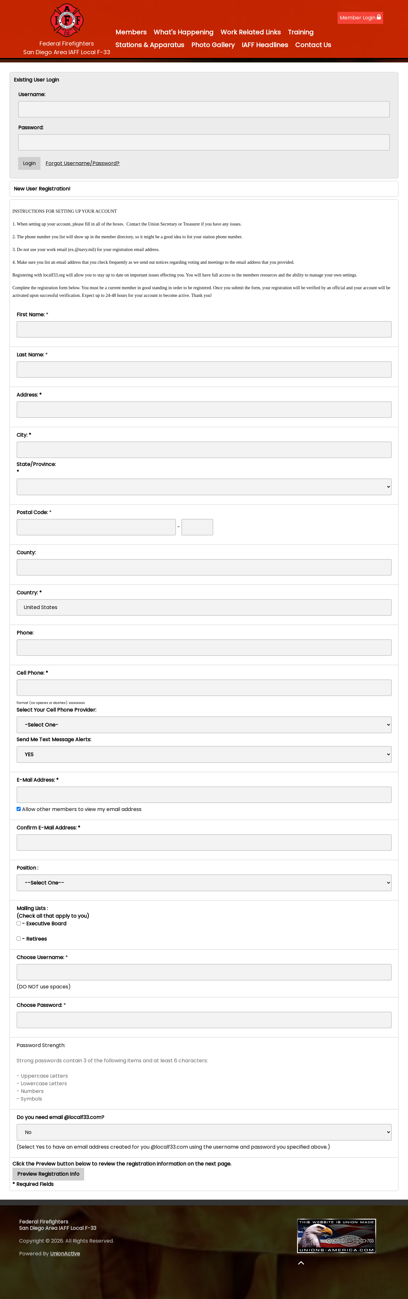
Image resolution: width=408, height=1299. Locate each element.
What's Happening (184, 32)
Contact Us (313, 44)
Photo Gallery (213, 44)
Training (301, 32)
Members (131, 32)
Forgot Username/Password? (83, 163)
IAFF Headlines (265, 44)
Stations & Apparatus (149, 44)
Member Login (360, 17)
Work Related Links (251, 32)
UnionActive (65, 1253)
